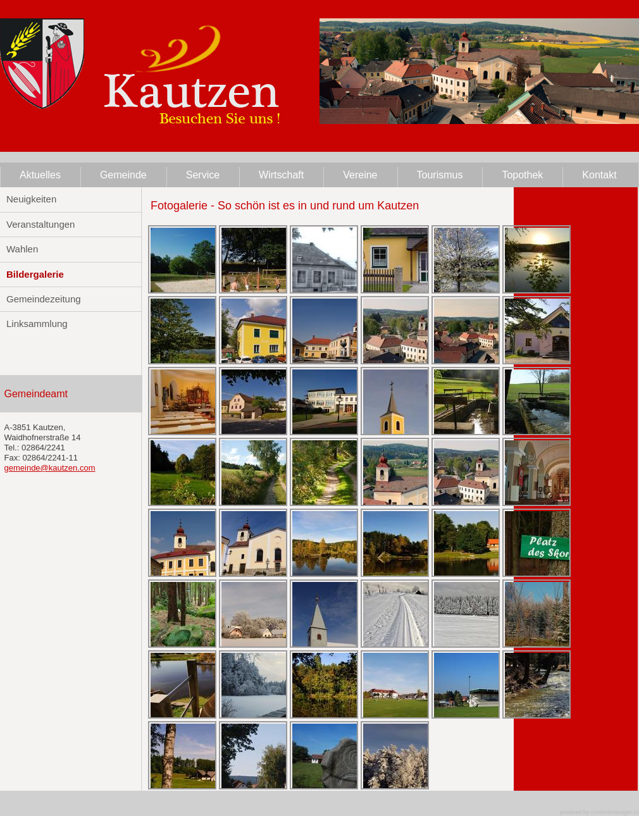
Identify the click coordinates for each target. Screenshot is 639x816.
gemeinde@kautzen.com (50, 468)
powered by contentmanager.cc (599, 812)
